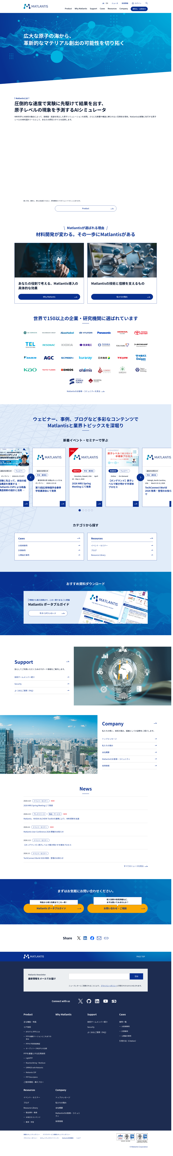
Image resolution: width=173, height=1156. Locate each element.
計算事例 (22, 550)
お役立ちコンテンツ (33, 1117)
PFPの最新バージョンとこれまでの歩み (38, 1037)
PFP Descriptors (32, 1077)
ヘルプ (78, 1138)
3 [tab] (86, 510)
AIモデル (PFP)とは (33, 1031)
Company (113, 723)
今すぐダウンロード (48, 613)
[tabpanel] (85, 477)
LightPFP (29, 1058)
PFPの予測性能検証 (33, 1044)
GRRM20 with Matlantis (34, 1067)
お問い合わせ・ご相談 (117, 907)
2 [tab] (83, 510)
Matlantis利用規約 (68, 1138)
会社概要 (105, 752)
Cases (21, 538)
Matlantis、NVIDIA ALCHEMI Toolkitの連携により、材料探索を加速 (51, 818)
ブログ (94, 550)
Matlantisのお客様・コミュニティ (116, 759)
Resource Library (98, 555)
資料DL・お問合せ (139, 9)
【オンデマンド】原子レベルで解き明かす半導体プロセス (47, 844)
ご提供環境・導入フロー (34, 1082)
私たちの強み (122, 296)
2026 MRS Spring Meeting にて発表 (37, 805)
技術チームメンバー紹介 (24, 677)
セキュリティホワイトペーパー (49, 1138)
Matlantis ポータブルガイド (54, 907)
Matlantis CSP (31, 1072)
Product (85, 208)
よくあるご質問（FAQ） (24, 690)
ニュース (115, 3)
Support (23, 661)
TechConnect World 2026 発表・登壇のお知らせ (43, 858)
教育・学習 (30, 1122)
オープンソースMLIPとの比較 (36, 1048)
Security (17, 683)
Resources (97, 538)
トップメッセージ (109, 738)
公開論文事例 (23, 555)
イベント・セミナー (99, 545)
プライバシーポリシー (109, 986)
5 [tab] (92, 510)
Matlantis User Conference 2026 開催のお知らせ (43, 831)
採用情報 (125, 3)
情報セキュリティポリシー (32, 1134)
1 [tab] (79, 510)
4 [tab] (89, 510)
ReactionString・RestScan (35, 1063)
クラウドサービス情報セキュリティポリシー (56, 1134)
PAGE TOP (140, 956)
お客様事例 (22, 545)
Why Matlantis (49, 296)
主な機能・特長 (30, 1021)
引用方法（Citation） (128, 1040)
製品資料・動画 (31, 1112)
